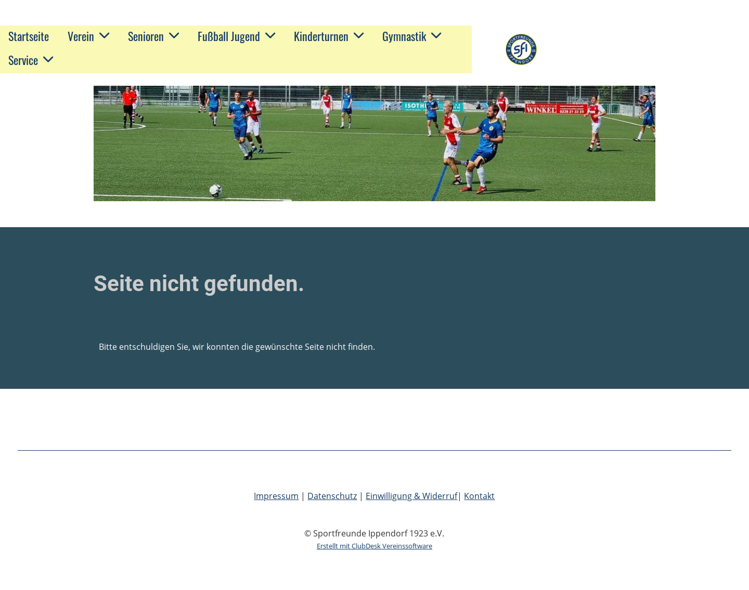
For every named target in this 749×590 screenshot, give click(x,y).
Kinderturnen (329, 36)
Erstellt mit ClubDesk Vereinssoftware (374, 545)
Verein (88, 36)
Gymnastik (411, 36)
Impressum (276, 496)
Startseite (28, 36)
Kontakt (479, 496)
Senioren (153, 36)
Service (30, 59)
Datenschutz (332, 496)
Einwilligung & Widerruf (411, 496)
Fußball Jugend (236, 36)
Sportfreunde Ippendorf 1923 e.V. (639, 49)
